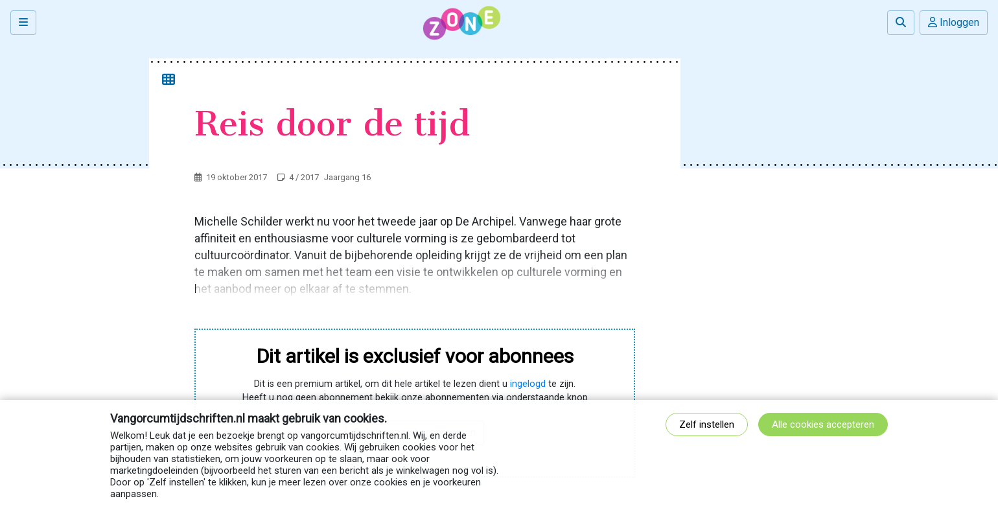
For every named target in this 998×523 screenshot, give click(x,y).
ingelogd (528, 383)
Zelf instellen (706, 424)
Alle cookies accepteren (823, 424)
